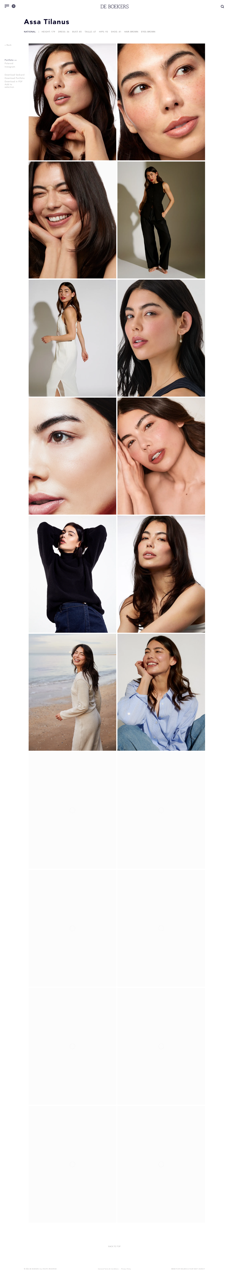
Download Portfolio (15, 78)
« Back (8, 45)
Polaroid (9, 63)
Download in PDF (14, 82)
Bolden (184, 1268)
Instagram (10, 67)
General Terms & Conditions (108, 1268)
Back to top (114, 1246)
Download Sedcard (15, 75)
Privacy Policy (126, 1268)
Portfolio (9, 60)
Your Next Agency (197, 1268)
